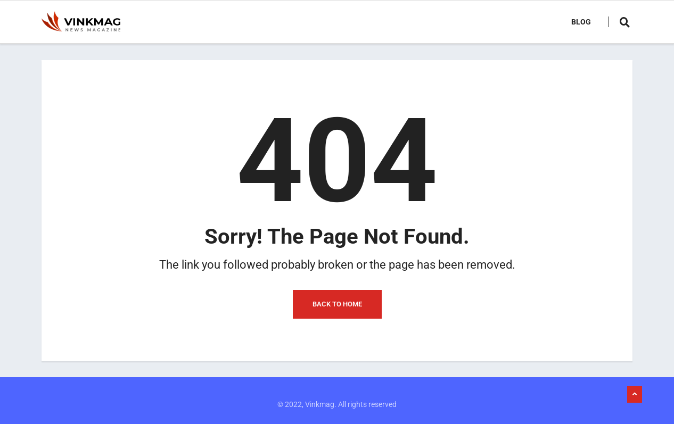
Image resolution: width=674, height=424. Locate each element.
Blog (581, 22)
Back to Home (337, 304)
